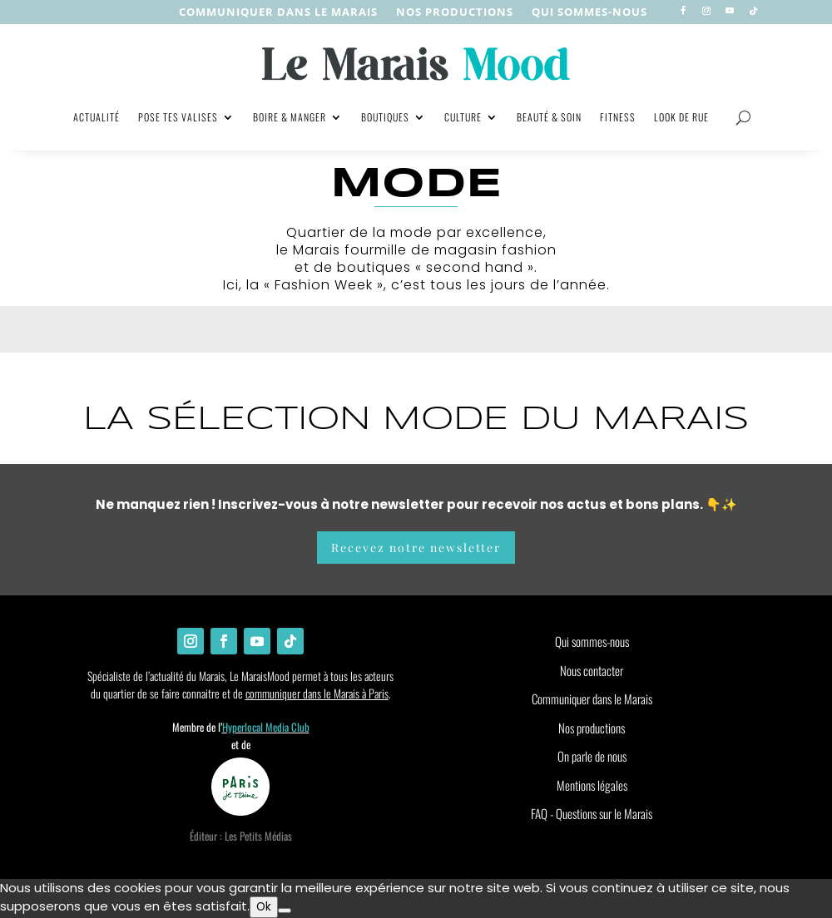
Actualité (96, 117)
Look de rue (681, 117)
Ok (263, 907)
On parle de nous (591, 756)
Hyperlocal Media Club (266, 726)
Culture (463, 117)
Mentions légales (592, 785)
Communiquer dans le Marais (278, 12)
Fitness (618, 117)
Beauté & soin (549, 117)
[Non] (284, 910)
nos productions (454, 12)
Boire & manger (289, 117)
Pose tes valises (178, 117)
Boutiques (385, 117)
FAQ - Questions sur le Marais (591, 813)
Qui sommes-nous (589, 12)
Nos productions (591, 727)
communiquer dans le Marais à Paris (317, 693)
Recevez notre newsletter (416, 547)
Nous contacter (591, 670)
